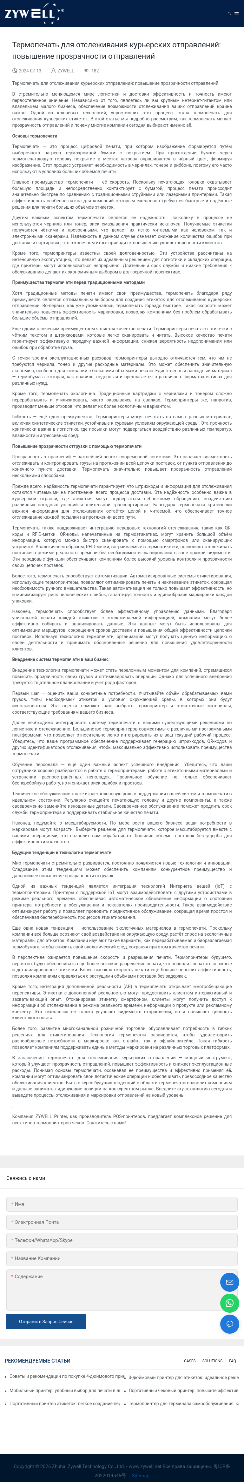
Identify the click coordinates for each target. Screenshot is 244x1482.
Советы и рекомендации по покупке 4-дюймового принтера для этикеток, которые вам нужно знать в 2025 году (67, 1376)
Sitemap (140, 1476)
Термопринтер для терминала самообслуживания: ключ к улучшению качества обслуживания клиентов (184, 1403)
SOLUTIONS (212, 1361)
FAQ (232, 1361)
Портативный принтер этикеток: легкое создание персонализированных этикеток (65, 1403)
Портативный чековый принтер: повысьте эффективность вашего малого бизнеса (184, 1390)
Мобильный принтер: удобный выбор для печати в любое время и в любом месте (65, 1390)
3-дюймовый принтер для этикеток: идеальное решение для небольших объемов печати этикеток (184, 1377)
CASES (190, 1361)
